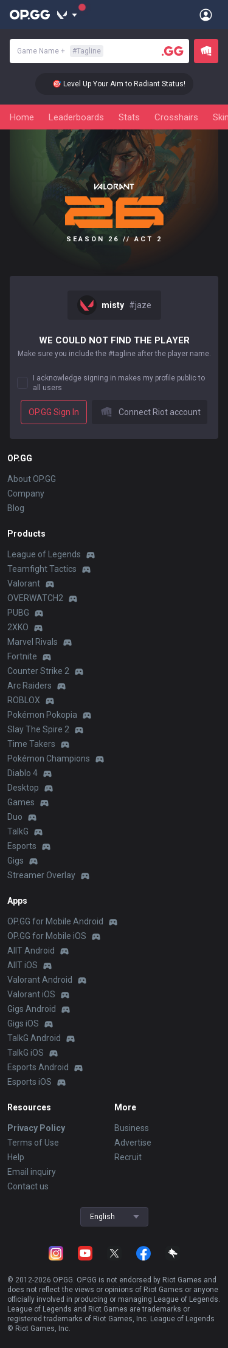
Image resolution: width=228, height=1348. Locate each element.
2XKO (18, 627)
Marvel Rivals (32, 642)
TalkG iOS (25, 1052)
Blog (15, 508)
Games (21, 802)
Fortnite (22, 656)
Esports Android (38, 1067)
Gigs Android (31, 1009)
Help (15, 1157)
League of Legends (44, 554)
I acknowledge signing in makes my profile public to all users (119, 383)
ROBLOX (23, 700)
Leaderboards (76, 117)
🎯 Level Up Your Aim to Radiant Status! (128, 84)
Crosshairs (176, 117)
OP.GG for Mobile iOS (46, 936)
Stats (129, 117)
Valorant (23, 583)
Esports (21, 846)
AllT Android (31, 950)
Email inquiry (31, 1172)
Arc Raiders (29, 685)
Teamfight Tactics (42, 569)
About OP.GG (31, 479)
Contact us (28, 1186)
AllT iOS (22, 965)
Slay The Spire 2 (38, 729)
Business (131, 1128)
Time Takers (31, 744)
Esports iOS (29, 1082)
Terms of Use (33, 1142)
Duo (14, 817)
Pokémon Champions (48, 758)
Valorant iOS (31, 994)
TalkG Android (34, 1038)
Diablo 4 (22, 773)
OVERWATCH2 (35, 598)
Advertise (132, 1142)
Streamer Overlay (41, 875)
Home (22, 117)
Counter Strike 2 (38, 671)
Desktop (23, 788)
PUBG (18, 612)
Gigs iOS (23, 1023)
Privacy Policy (36, 1128)
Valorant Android (39, 980)
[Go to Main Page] (30, 14)
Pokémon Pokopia (42, 715)
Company (25, 493)
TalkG (18, 831)
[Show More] (67, 14)
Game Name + (60, 51)
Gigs (15, 860)
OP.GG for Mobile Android (55, 921)
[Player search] (173, 51)
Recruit (128, 1157)
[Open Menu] (205, 14)
